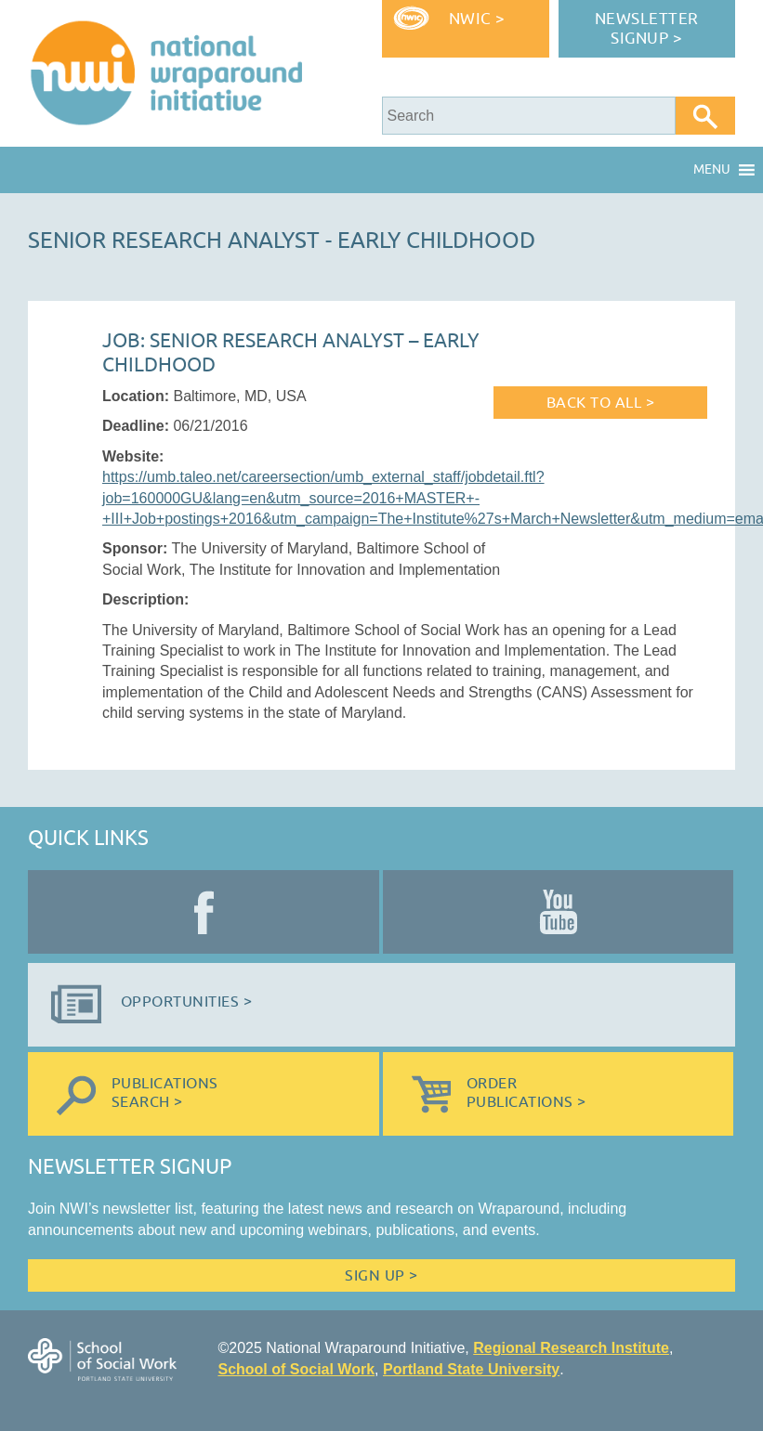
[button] (711, 170)
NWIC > (477, 19)
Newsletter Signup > (647, 28)
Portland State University (471, 1369)
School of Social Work (296, 1369)
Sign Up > (381, 1276)
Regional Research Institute (571, 1348)
